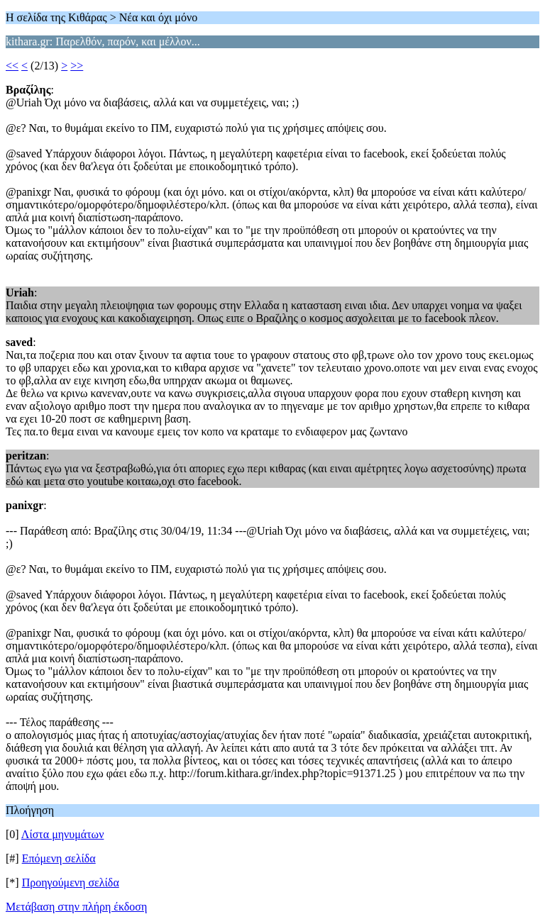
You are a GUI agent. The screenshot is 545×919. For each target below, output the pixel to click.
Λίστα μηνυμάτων (62, 834)
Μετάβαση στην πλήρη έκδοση (76, 907)
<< (12, 66)
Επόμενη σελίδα (59, 858)
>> (76, 66)
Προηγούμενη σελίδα (70, 882)
